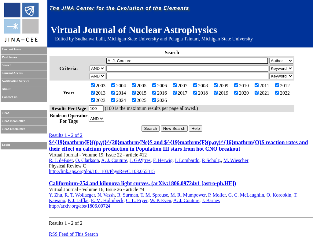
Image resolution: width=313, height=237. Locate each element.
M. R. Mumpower (188, 195)
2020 (241, 93)
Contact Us (9, 97)
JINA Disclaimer (13, 128)
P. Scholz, (211, 160)
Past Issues (9, 57)
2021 (262, 93)
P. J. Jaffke (78, 200)
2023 (98, 100)
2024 (118, 100)
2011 (262, 85)
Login (6, 144)
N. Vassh (106, 195)
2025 (139, 100)
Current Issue (11, 49)
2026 (159, 100)
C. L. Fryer (136, 200)
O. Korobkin (279, 195)
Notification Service (15, 81)
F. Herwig (163, 160)
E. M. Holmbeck (107, 200)
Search (6, 65)
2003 (98, 85)
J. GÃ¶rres (140, 160)
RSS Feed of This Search (73, 234)
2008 (200, 85)
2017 (180, 93)
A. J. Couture (114, 160)
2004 (118, 85)
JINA (5, 113)
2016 (159, 93)
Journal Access (12, 73)
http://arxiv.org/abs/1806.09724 (79, 206)
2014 (118, 93)
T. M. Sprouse (154, 195)
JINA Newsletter (13, 120)
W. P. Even (160, 200)
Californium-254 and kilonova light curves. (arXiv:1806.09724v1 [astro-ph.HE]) (142, 183)
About (6, 89)
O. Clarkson (87, 160)
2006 (159, 85)
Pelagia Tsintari (183, 38)
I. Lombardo (187, 160)
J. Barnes (211, 200)
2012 (282, 85)
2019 (221, 93)
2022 (282, 93)
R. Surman (127, 195)
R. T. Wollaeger (79, 195)
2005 (139, 85)
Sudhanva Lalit (90, 38)
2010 (241, 85)
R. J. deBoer (61, 160)
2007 (180, 85)
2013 (98, 93)
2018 (200, 93)
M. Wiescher (236, 160)
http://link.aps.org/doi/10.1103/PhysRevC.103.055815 (102, 171)
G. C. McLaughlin (246, 195)
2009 (221, 85)
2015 (139, 93)
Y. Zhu (55, 195)
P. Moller (217, 195)
